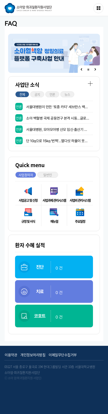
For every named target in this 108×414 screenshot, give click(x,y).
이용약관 (11, 355)
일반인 (47, 174)
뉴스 (67, 94)
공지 (37, 94)
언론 (52, 94)
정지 (88, 70)
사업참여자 (26, 174)
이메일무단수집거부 (63, 355)
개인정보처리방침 (32, 355)
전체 (22, 94)
